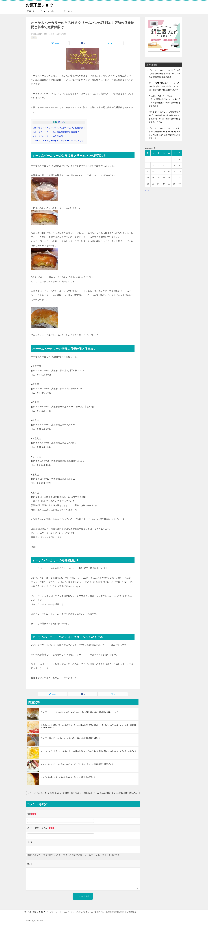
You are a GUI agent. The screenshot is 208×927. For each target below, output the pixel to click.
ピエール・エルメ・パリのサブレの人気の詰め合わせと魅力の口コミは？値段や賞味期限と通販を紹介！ (164, 73)
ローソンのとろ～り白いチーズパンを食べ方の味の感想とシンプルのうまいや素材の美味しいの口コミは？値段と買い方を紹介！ (88, 751)
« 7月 (147, 190)
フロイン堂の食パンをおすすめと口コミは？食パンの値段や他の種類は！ (68, 777)
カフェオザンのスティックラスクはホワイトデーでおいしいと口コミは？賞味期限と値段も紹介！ (77, 764)
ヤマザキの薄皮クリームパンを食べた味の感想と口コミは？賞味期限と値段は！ (70, 738)
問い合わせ (68, 11)
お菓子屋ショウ (40, 5)
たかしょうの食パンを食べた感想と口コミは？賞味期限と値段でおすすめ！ (55, 793)
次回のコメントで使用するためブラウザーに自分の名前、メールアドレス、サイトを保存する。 (75, 855)
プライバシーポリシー (49, 11)
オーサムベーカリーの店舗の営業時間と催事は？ (55, 132)
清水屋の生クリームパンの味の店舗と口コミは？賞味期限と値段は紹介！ (111, 793)
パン (33, 38)
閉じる (61, 122)
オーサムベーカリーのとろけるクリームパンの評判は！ (58, 128)
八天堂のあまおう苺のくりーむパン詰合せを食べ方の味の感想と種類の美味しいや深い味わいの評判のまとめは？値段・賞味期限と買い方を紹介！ (88, 726)
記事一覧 (30, 11)
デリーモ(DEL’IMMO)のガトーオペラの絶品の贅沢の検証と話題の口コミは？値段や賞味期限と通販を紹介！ (164, 86)
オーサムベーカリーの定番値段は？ (49, 136)
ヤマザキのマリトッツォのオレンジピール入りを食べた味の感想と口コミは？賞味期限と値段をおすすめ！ (80, 712)
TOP (36, 912)
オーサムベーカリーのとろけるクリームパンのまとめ (57, 140)
